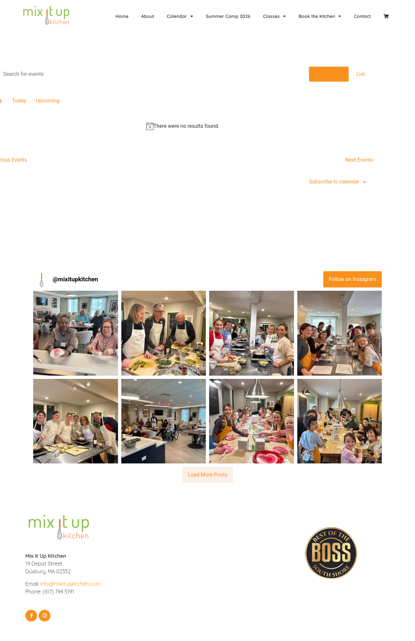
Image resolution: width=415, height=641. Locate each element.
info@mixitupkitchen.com (70, 584)
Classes (274, 16)
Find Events (328, 74)
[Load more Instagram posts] (207, 475)
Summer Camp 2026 (228, 16)
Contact (362, 16)
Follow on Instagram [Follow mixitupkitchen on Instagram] (352, 279)
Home (121, 16)
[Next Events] (359, 160)
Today (19, 101)
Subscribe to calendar (334, 182)
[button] (75, 333)
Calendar (180, 16)
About (147, 16)
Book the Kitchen (320, 16)
